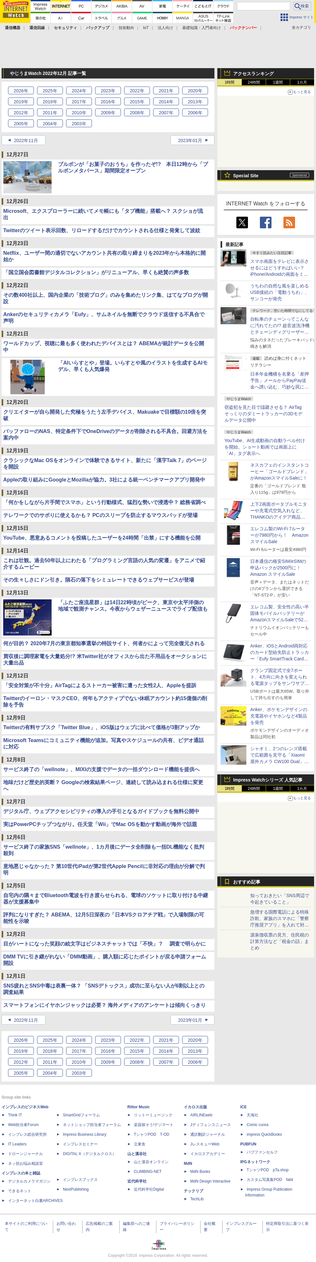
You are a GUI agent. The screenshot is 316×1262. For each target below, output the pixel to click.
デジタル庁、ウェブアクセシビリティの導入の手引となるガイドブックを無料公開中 (101, 811)
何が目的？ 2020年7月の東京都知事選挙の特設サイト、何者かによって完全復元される (104, 643)
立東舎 (139, 1144)
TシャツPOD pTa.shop (268, 1170)
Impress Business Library (84, 1134)
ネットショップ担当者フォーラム (92, 1124)
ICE (243, 1107)
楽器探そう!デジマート (153, 1124)
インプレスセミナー (80, 1144)
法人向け (165, 28)
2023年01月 (190, 140)
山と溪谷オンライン (151, 1162)
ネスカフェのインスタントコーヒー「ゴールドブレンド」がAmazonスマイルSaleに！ (279, 471)
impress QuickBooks (264, 1134)
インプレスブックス (80, 1179)
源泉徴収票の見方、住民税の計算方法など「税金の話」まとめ (279, 941)
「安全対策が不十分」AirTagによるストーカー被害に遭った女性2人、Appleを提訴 (99, 685)
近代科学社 (137, 1181)
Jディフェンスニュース (210, 1124)
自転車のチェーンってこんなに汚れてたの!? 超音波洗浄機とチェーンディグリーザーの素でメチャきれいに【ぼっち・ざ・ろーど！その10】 (280, 331)
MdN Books (200, 1171)
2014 (166, 101)
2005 (21, 123)
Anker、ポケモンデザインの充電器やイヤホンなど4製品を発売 (278, 716)
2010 (79, 112)
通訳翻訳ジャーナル (207, 1134)
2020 (195, 90)
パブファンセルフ (262, 1152)
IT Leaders (17, 1144)
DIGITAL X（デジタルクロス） (89, 1154)
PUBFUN (248, 1144)
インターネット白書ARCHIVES (35, 1200)
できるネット (19, 1191)
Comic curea (257, 1124)
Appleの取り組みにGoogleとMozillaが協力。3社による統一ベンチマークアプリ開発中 (104, 479)
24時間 (254, 82)
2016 (108, 101)
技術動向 (126, 28)
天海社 (252, 1115)
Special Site (246, 175)
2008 (137, 112)
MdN (188, 1163)
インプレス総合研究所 (27, 1134)
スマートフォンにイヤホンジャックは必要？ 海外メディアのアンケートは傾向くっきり (104, 1005)
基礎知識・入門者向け (201, 28)
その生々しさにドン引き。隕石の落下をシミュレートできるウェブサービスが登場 (98, 580)
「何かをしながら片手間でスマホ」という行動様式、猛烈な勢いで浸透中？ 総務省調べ (104, 502)
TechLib (196, 1199)
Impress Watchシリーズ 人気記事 (267, 779)
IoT (146, 28)
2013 (195, 101)
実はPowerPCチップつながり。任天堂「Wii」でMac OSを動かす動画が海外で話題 (100, 824)
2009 (108, 112)
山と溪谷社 (137, 1154)
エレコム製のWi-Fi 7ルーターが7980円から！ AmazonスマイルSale (279, 535)
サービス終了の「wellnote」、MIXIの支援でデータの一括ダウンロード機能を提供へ (101, 769)
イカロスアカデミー (207, 1154)
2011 (50, 112)
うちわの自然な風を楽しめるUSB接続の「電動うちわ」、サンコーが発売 (279, 292)
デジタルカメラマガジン (29, 1181)
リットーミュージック (153, 1115)
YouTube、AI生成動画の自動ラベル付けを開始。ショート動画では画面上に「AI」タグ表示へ (264, 447)
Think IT (15, 1115)
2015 (137, 101)
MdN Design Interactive (210, 1181)
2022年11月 (26, 140)
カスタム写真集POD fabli (270, 1179)
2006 (195, 112)
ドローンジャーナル (25, 1154)
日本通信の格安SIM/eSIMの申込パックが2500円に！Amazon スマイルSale (278, 568)
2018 (50, 101)
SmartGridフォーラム (81, 1115)
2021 (166, 90)
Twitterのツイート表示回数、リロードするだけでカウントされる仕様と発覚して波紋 (101, 230)
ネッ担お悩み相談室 (25, 1163)
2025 (50, 90)
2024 (79, 90)
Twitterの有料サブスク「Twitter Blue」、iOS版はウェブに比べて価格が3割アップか (101, 727)
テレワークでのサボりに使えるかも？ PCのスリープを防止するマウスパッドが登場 (100, 515)
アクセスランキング (253, 73)
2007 (166, 112)
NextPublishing (76, 1189)
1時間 (230, 82)
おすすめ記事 (246, 881)
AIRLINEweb (201, 1115)
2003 (79, 123)
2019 (21, 101)
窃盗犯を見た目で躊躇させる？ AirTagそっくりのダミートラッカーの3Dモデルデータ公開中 (263, 414)
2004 (50, 123)
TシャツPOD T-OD (151, 1134)
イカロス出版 (195, 1107)
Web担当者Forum (23, 1124)
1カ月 (302, 82)
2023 (108, 90)
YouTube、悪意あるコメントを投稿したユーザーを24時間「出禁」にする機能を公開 (102, 538)
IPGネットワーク (255, 1162)
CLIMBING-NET (148, 1171)
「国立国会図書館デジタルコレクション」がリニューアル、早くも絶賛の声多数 (96, 272)
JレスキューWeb (204, 1144)
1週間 (278, 82)
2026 (21, 90)
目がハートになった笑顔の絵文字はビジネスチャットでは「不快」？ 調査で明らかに (104, 943)
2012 (21, 112)
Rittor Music (138, 1107)
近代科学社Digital (149, 1189)
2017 (79, 101)
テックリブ (193, 1191)
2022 (137, 90)
